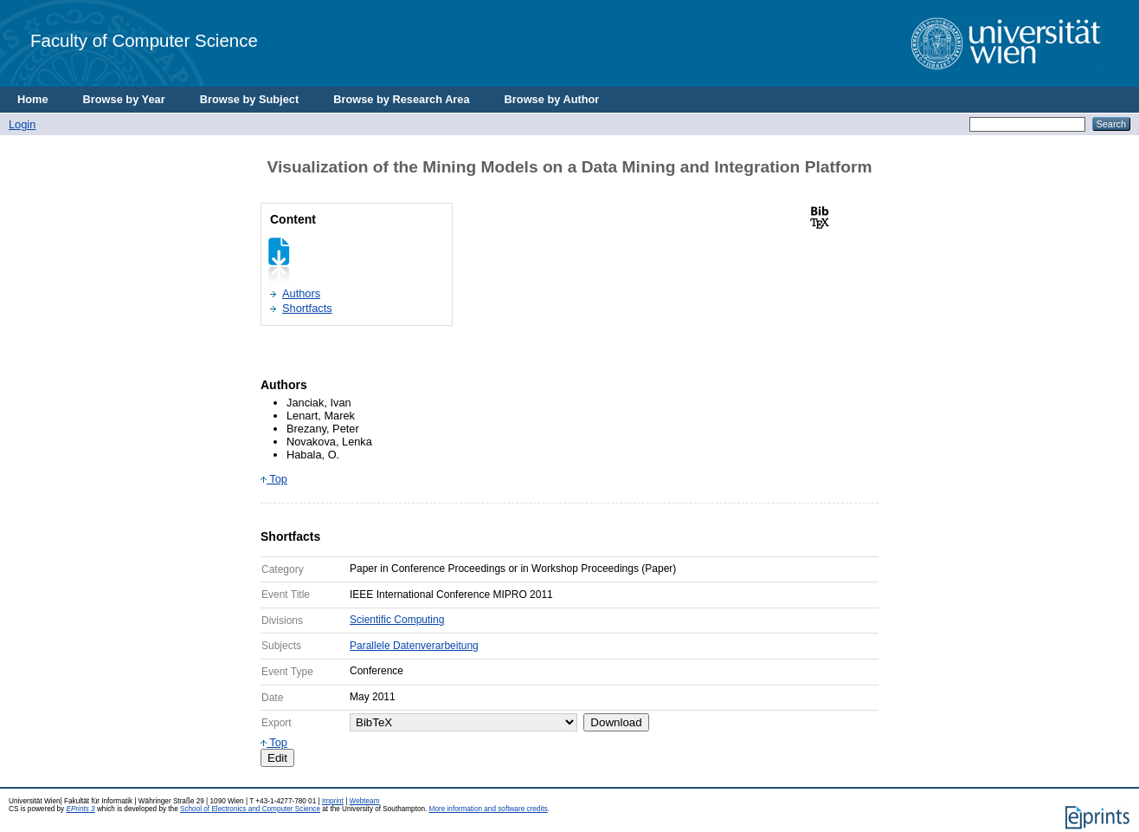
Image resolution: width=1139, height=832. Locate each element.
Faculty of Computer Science (144, 40)
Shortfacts (307, 308)
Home (32, 99)
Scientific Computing (397, 620)
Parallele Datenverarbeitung (414, 646)
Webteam (365, 801)
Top (274, 478)
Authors (301, 293)
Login (22, 124)
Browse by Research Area (401, 99)
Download (615, 722)
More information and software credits (488, 809)
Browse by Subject (249, 99)
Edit (277, 757)
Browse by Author (552, 99)
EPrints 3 (80, 809)
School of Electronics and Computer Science (250, 809)
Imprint (333, 801)
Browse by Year (124, 99)
